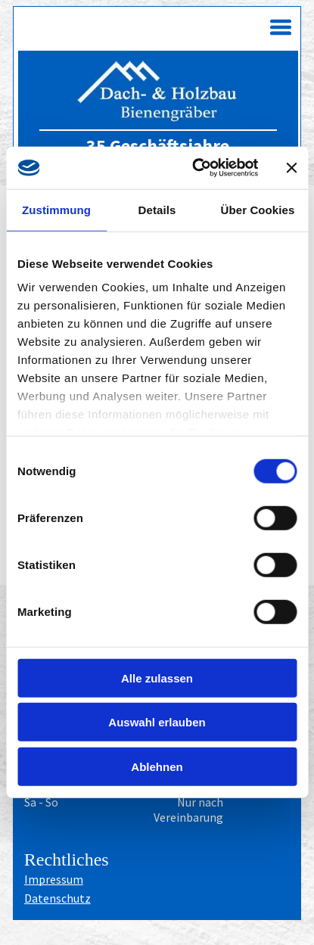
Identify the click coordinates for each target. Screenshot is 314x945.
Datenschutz (57, 898)
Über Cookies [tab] (258, 210)
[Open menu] (280, 27)
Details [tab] (157, 210)
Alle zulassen (157, 678)
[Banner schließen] (291, 168)
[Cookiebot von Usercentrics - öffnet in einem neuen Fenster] (195, 168)
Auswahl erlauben (156, 722)
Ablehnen (156, 766)
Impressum (53, 879)
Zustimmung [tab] (56, 210)
